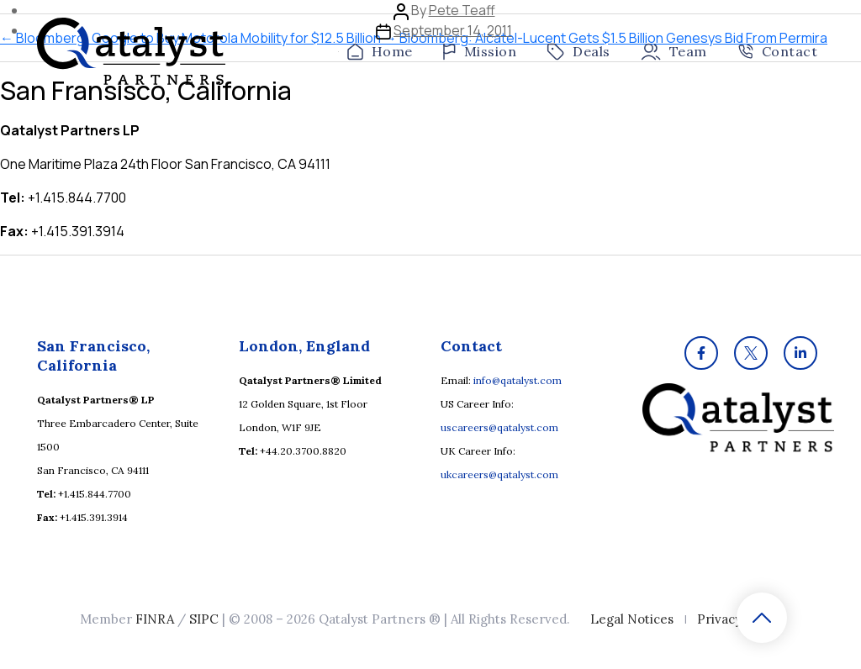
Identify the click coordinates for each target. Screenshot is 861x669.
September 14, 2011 (453, 30)
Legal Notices (631, 619)
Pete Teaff (462, 10)
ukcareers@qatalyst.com (499, 474)
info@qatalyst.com (517, 380)
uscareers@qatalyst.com (499, 427)
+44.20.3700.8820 (303, 451)
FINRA (154, 619)
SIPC (204, 619)
